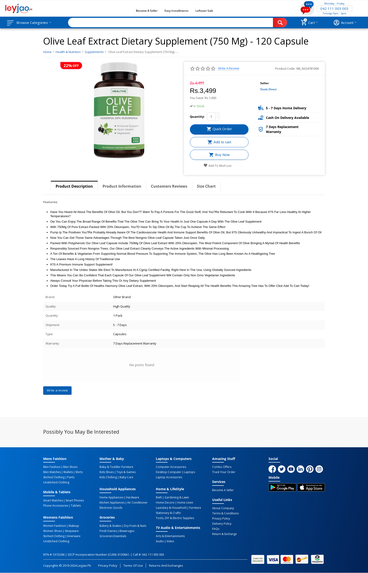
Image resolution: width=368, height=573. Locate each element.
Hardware (132, 497)
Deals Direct (268, 89)
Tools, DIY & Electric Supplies (175, 518)
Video (170, 541)
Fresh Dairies (108, 531)
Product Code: (285, 68)
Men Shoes (70, 467)
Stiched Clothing (54, 477)
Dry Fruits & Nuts (135, 525)
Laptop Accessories (169, 477)
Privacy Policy (221, 518)
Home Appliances (111, 497)
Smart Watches (53, 500)
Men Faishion (52, 467)
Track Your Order (223, 472)
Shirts (79, 472)
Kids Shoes (107, 472)
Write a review (228, 68)
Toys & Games (126, 472)
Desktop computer (168, 472)
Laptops (189, 472)
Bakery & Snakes (110, 525)
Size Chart (206, 186)
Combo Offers (221, 467)
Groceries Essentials (113, 536)
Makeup (74, 525)
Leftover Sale (204, 11)
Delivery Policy (221, 523)
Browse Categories (32, 22)
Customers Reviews (169, 186)
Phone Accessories (55, 505)
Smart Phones (74, 500)
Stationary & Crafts (168, 513)
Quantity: (197, 116)
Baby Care (126, 477)
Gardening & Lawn (177, 497)
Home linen (185, 502)
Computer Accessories (171, 467)
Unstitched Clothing (56, 482)
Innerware (73, 536)
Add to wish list (217, 165)
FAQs (215, 528)
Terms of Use (133, 565)
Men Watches (52, 472)
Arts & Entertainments (170, 536)
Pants (70, 477)
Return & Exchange (224, 534)
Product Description (74, 186)
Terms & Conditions (225, 513)
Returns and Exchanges (166, 565)
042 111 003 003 (334, 8)
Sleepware (72, 531)
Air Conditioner (137, 502)
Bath (159, 497)
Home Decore (165, 502)
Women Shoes (52, 531)
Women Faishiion (54, 525)
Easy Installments (176, 11)
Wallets (68, 472)
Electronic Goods (111, 507)
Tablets (76, 505)
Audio (160, 541)
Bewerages (126, 531)
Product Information (122, 186)
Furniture (195, 507)
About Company (223, 508)
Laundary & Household (171, 507)
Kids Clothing (108, 477)
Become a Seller (146, 11)
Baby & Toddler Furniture (116, 467)
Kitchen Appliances (112, 502)
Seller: (264, 83)
